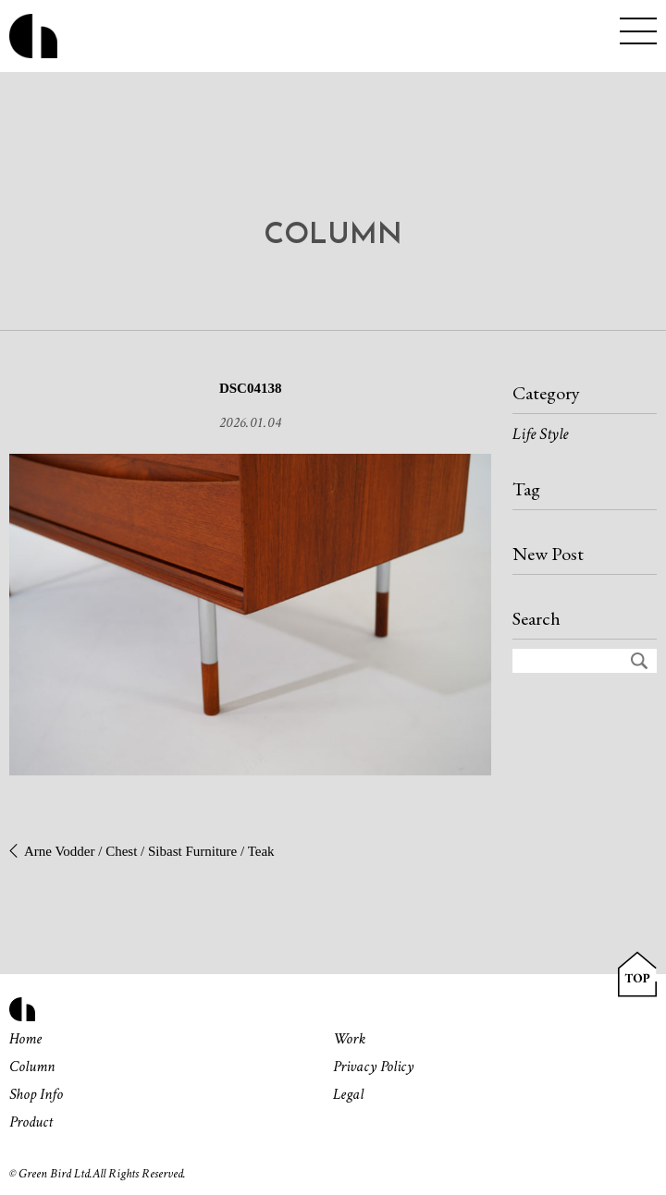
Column (32, 1066)
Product (31, 1122)
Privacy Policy (373, 1066)
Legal (348, 1094)
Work (349, 1039)
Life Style (540, 434)
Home (25, 1039)
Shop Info (36, 1094)
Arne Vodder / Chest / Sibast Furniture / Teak (149, 851)
